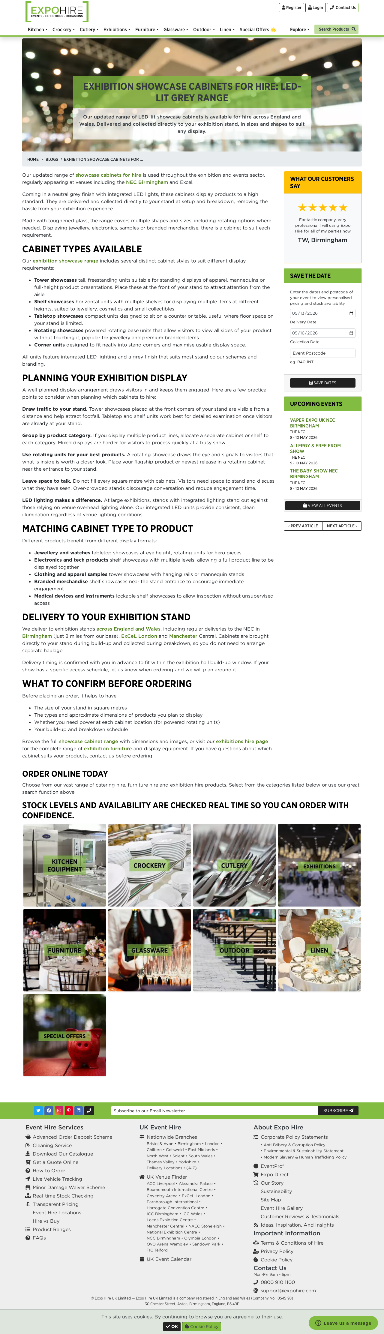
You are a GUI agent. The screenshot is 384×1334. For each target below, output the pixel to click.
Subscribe (338, 1110)
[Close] (172, 1326)
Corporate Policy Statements (294, 1137)
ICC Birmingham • (164, 1213)
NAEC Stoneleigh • (206, 1226)
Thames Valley (161, 1162)
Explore (298, 29)
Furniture (145, 29)
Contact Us (270, 1268)
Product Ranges (52, 1229)
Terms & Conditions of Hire (292, 1243)
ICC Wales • (193, 1213)
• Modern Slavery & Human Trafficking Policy (304, 1157)
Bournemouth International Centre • (181, 1189)
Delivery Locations (164, 1168)
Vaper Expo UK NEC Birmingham (312, 423)
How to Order (49, 1171)
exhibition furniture (108, 748)
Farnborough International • (174, 1201)
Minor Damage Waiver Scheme (69, 1187)
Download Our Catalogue (63, 1154)
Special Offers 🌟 (258, 29)
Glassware (174, 29)
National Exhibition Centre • (173, 1232)
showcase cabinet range (88, 741)
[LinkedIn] (78, 1110)
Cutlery (87, 29)
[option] (64, 865)
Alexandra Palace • (197, 1183)
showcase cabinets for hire (108, 175)
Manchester (183, 636)
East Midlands (201, 1149)
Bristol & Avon (160, 1143)
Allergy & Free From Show (315, 448)
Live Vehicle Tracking (57, 1179)
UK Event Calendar (169, 1259)
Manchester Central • (167, 1226)
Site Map (271, 1200)
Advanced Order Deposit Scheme (72, 1137)
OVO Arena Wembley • (169, 1244)
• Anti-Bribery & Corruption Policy (293, 1144)
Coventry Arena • (164, 1195)
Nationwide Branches (172, 1137)
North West (157, 1156)
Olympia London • (201, 1238)
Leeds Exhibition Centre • (171, 1219)
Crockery (61, 29)
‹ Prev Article (303, 526)
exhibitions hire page (242, 741)
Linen (225, 29)
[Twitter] (38, 1110)
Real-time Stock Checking (63, 1196)
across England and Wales (128, 629)
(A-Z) (191, 1168)
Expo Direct (275, 1174)
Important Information (287, 1233)
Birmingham (37, 636)
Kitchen (36, 29)
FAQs (39, 1238)
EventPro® (272, 1166)
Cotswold (175, 1149)
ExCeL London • (197, 1195)
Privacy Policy (277, 1251)
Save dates (322, 382)
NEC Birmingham (147, 182)
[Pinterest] (69, 1110)
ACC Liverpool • (162, 1183)
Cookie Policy (276, 1260)
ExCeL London (139, 636)
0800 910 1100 (278, 1282)
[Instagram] (59, 1110)
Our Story (272, 1183)
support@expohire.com (288, 1291)
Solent (178, 1156)
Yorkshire (187, 1162)
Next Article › (342, 526)
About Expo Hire (278, 1127)
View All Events (322, 505)
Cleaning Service (52, 1145)
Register (292, 7)
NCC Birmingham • (165, 1238)
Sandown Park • (207, 1244)
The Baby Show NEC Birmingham (314, 473)
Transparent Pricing (56, 1204)
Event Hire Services (54, 1127)
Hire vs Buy (46, 1221)
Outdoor (202, 29)
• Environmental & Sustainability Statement (302, 1150)
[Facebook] (48, 1110)
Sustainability (276, 1191)
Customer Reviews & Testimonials (300, 1216)
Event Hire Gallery (282, 1208)
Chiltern (154, 1149)
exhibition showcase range (65, 261)
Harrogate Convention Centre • (177, 1207)
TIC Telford (157, 1250)
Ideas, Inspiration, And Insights (297, 1225)
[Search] (336, 28)
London (212, 1143)
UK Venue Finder (167, 1177)
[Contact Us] (342, 7)
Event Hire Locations (57, 1213)
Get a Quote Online (55, 1162)
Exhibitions (115, 29)
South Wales (200, 1156)
